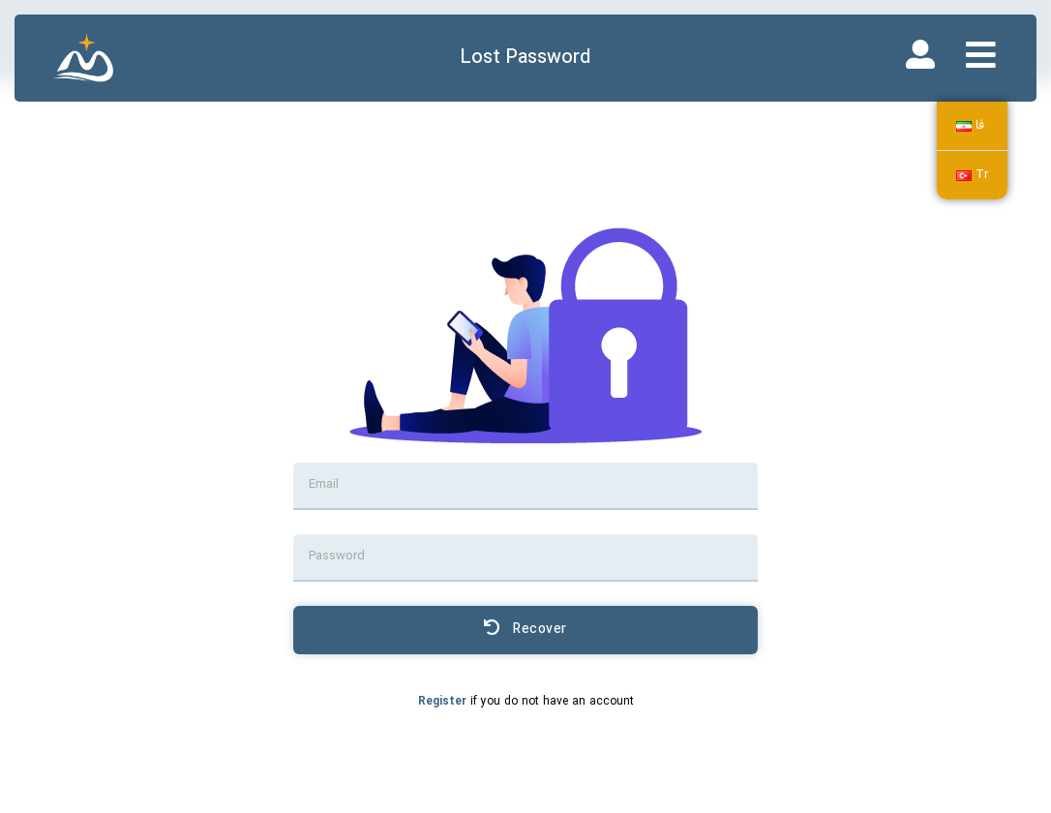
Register (442, 701)
